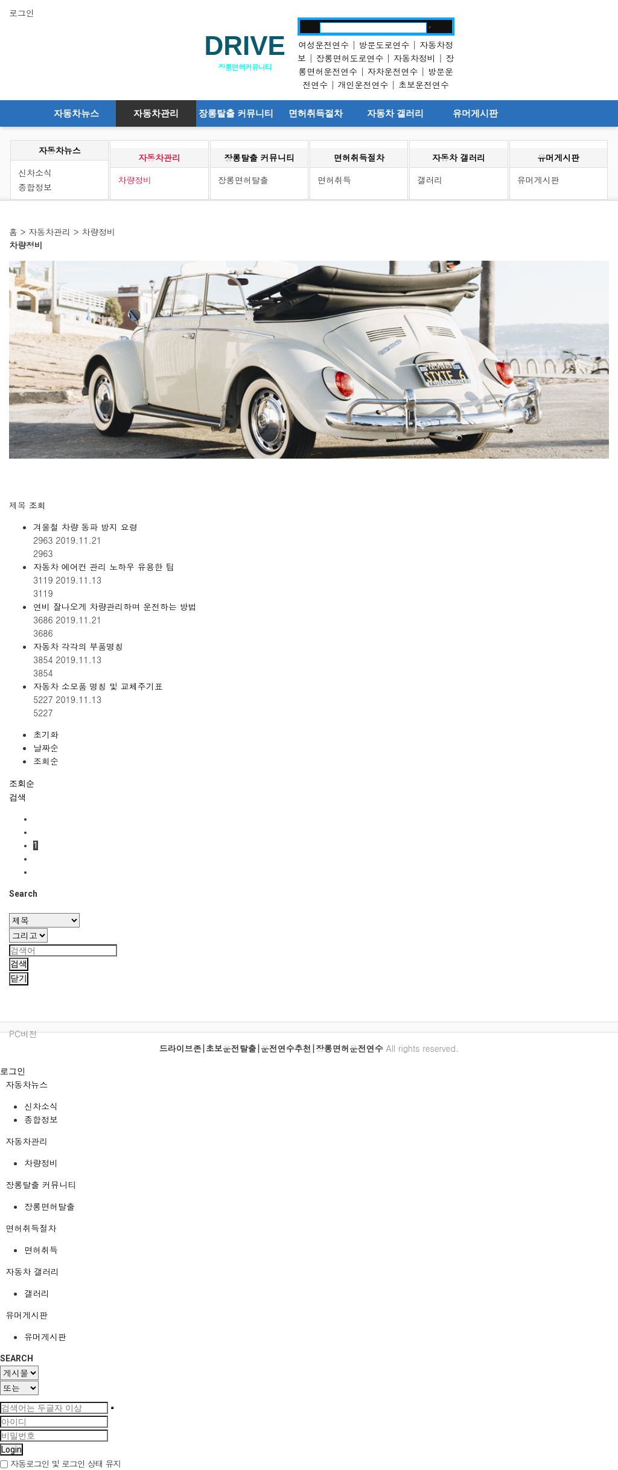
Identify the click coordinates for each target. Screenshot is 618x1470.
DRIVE (244, 45)
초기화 (46, 734)
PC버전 (23, 1034)
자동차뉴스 (76, 113)
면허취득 (334, 180)
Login (11, 1449)
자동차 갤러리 (395, 113)
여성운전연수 (323, 45)
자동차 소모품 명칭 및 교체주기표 (98, 686)
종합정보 (35, 187)
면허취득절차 (315, 113)
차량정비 (134, 180)
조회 (37, 505)
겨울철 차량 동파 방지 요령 (85, 527)
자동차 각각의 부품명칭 (78, 646)
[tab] (309, 1084)
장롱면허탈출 (243, 180)
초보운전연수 (423, 84)
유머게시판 (475, 113)
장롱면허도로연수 (349, 58)
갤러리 (429, 180)
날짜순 (46, 748)
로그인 (21, 13)
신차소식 (35, 173)
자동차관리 (156, 113)
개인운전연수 (363, 84)
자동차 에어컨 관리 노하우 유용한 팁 (103, 567)
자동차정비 (414, 58)
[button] (17, 797)
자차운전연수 (393, 71)
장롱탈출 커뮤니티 (236, 113)
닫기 (18, 978)
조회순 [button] (21, 783)
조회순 (46, 761)
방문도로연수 (384, 45)
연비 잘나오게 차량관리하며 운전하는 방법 (115, 606)
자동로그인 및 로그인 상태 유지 (60, 1463)
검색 (18, 964)
